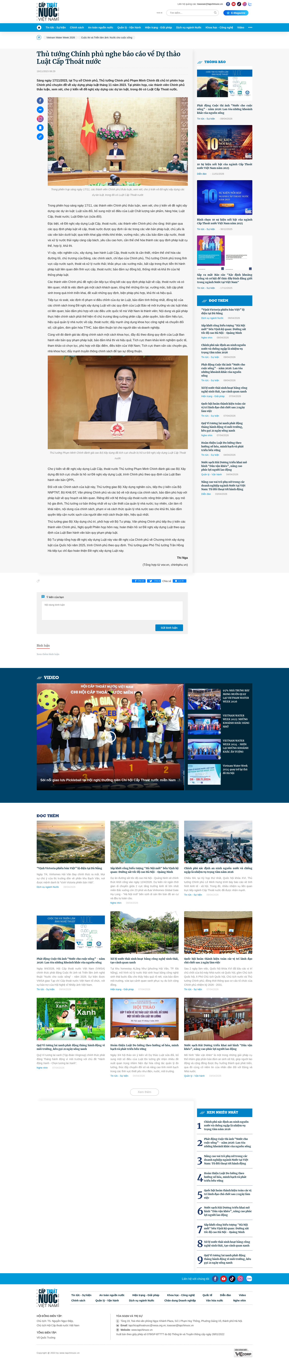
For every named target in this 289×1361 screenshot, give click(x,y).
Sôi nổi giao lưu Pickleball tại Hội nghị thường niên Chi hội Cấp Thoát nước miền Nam (108, 780)
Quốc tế (207, 1295)
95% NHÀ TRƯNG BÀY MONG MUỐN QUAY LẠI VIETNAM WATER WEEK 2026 (236, 696)
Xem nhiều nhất (219, 1112)
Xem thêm (144, 1092)
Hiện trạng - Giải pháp (158, 27)
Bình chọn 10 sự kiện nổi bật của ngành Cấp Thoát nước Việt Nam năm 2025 (224, 221)
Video (240, 27)
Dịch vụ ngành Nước (188, 27)
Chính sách (77, 27)
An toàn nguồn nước (100, 27)
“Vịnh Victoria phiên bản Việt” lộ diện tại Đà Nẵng (223, 311)
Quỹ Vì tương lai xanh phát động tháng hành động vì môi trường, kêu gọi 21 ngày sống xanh (222, 427)
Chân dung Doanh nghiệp (180, 1300)
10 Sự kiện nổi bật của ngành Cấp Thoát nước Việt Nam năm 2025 (224, 166)
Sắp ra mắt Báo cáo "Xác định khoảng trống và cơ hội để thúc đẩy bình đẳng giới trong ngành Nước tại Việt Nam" (224, 278)
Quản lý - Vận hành (129, 27)
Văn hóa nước (214, 1300)
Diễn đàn (202, 173)
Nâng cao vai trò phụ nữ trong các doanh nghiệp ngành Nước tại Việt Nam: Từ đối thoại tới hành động (223, 485)
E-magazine (236, 12)
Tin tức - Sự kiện (56, 27)
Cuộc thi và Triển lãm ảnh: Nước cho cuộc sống (106, 37)
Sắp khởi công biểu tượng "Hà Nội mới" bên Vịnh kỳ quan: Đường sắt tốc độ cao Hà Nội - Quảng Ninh (223, 329)
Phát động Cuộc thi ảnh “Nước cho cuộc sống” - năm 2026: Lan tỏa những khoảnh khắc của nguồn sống (224, 109)
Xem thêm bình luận (48, 654)
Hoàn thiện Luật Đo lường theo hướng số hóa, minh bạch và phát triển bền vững (222, 446)
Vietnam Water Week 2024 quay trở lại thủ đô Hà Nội (235, 769)
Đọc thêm (215, 300)
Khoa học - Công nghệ (219, 27)
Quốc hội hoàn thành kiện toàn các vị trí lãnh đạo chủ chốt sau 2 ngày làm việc (223, 407)
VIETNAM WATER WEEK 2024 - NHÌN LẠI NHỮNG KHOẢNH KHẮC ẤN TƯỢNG (235, 746)
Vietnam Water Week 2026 (60, 37)
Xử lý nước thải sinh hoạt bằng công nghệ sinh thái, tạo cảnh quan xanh (224, 389)
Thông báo (211, 62)
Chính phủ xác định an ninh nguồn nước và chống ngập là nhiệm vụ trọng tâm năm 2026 (223, 348)
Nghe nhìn (206, 337)
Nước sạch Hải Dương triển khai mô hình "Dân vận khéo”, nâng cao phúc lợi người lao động (224, 466)
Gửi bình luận (169, 627)
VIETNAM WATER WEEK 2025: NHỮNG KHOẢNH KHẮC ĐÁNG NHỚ (236, 721)
